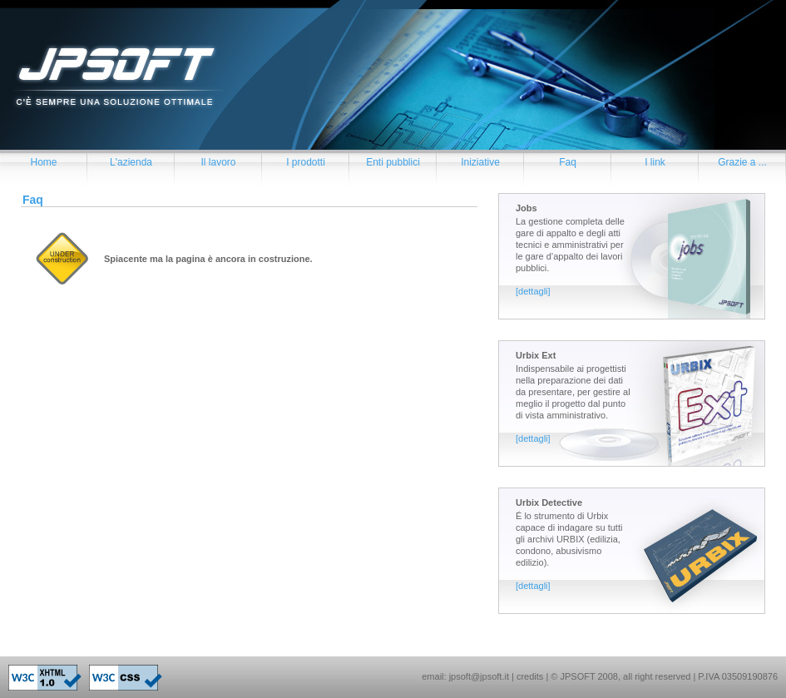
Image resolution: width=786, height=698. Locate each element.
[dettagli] (533, 291)
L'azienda (131, 162)
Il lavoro (217, 162)
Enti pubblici (393, 162)
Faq (567, 162)
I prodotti (305, 162)
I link (655, 162)
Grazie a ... (742, 162)
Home (43, 162)
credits (530, 676)
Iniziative (480, 162)
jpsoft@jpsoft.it (479, 676)
